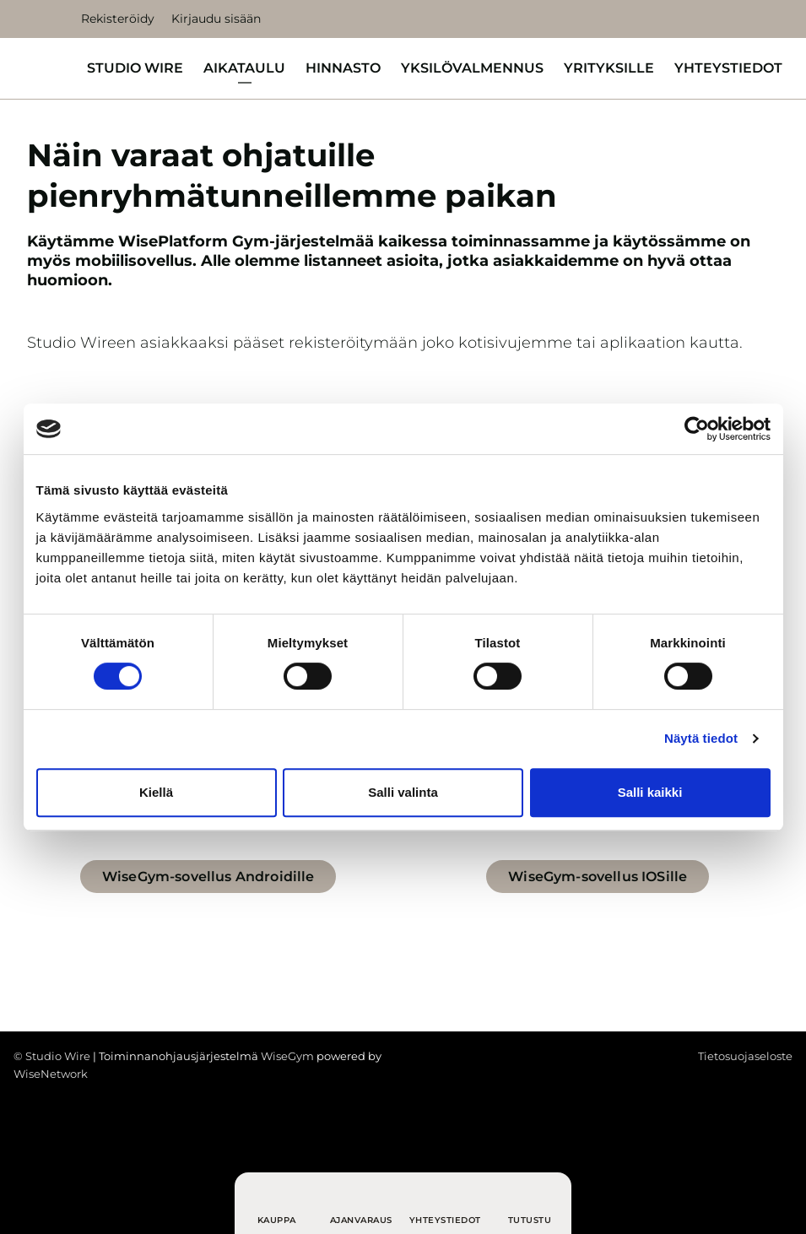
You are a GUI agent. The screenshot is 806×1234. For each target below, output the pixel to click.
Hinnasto (343, 68)
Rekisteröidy (117, 18)
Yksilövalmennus (472, 68)
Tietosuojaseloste (745, 1056)
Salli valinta (403, 792)
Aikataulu (244, 68)
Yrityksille (609, 68)
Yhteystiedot (728, 68)
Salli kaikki (650, 792)
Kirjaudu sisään (216, 18)
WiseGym (287, 1056)
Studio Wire (135, 68)
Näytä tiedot (701, 738)
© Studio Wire (52, 1056)
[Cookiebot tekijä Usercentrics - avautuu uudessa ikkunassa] (697, 428)
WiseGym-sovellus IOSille (597, 877)
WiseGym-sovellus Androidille (208, 877)
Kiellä (156, 792)
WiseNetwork (51, 1073)
